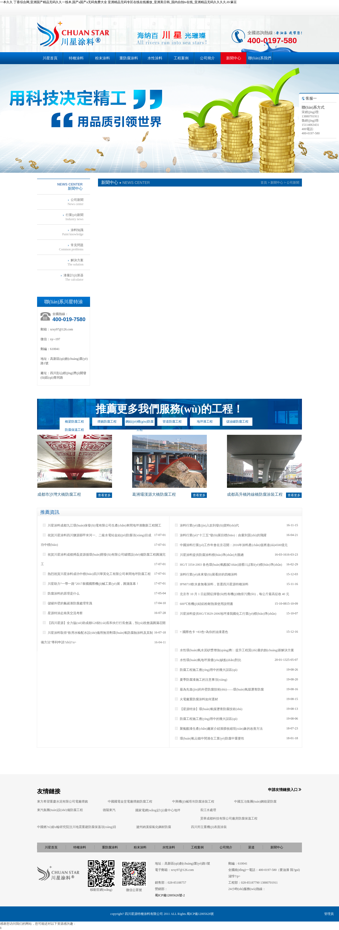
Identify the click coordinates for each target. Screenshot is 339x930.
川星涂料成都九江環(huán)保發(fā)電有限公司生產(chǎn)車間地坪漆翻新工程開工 (101, 525)
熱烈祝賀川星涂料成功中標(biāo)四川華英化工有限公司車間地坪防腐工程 (96, 574)
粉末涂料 (102, 58)
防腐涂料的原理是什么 (60, 593)
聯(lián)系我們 (259, 58)
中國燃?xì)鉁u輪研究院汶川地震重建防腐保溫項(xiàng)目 (76, 827)
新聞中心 (233, 58)
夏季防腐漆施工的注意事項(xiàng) (200, 679)
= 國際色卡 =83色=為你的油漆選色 (201, 632)
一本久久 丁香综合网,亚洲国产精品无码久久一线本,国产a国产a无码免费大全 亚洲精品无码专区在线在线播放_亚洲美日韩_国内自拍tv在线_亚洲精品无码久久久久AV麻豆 (118, 2)
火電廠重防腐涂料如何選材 (196, 699)
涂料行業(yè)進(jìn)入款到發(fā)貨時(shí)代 (206, 525)
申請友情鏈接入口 (283, 790)
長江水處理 (208, 810)
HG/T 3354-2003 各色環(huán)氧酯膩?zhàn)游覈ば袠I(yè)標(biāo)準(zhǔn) (228, 564)
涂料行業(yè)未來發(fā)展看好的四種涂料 (205, 574)
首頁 (264, 182)
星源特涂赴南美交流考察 (62, 613)
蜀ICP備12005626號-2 (170, 895)
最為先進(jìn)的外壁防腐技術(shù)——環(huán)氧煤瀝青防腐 (219, 689)
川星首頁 (50, 58)
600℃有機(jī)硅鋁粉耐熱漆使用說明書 (203, 604)
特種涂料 (76, 58)
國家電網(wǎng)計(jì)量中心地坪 (157, 810)
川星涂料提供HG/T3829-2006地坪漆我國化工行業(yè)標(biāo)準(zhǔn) (225, 613)
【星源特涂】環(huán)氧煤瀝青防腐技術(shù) (208, 709)
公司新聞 (293, 182)
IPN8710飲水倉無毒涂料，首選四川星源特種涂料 (211, 584)
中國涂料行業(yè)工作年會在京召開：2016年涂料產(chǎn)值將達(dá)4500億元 (231, 545)
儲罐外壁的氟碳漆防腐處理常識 (67, 603)
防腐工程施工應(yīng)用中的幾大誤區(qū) (205, 670)
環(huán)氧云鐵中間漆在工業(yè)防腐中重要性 (209, 738)
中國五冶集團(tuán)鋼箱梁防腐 (255, 801)
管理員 (329, 914)
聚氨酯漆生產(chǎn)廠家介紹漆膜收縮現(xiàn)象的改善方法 (218, 728)
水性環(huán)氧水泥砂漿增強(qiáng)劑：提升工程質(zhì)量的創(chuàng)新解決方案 (234, 650)
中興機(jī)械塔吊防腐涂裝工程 (193, 801)
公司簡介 (207, 58)
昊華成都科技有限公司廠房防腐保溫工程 (228, 818)
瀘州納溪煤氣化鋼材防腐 (153, 827)
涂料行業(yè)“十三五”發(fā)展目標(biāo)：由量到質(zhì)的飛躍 (220, 535)
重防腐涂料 (128, 58)
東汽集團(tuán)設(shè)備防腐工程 (60, 810)
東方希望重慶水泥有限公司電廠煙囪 (62, 801)
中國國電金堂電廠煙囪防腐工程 (130, 801)
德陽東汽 (109, 810)
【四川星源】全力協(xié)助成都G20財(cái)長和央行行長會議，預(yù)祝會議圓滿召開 (104, 623)
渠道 (251, 847)
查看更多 (104, 495)
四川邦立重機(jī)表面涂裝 (209, 827)
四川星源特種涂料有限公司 (144, 914)
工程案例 (181, 58)
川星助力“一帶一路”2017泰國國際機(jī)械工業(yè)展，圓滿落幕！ (90, 584)
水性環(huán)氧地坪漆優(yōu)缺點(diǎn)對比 (207, 660)
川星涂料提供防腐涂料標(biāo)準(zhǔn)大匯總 (209, 555)
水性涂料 (155, 58)
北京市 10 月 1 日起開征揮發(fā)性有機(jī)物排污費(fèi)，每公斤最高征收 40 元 (231, 594)
